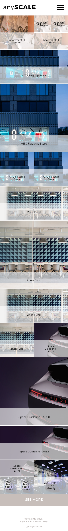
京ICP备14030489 (34, 527)
